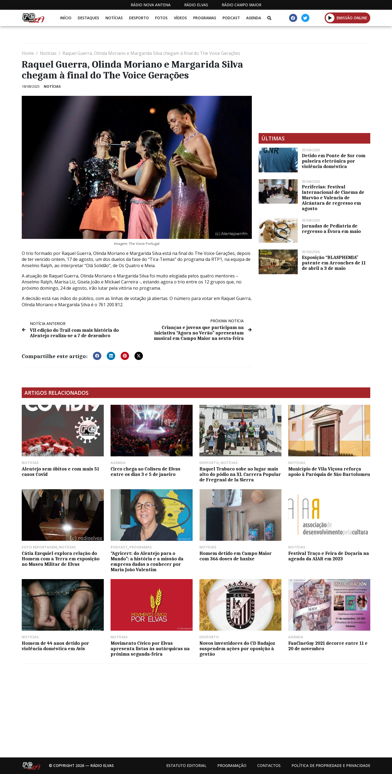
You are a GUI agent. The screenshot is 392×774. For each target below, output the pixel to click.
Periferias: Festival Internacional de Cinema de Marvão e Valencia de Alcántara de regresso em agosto (333, 197)
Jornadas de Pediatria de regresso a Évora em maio (331, 228)
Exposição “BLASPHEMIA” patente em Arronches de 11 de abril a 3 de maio (334, 263)
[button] (97, 356)
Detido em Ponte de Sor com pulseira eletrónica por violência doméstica (333, 161)
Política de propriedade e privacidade (330, 765)
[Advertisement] (314, 88)
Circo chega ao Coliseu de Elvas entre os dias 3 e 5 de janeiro (145, 471)
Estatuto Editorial (186, 765)
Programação (231, 765)
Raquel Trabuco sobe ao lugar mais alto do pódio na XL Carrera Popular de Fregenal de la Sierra (240, 474)
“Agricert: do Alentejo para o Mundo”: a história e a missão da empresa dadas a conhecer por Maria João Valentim (147, 561)
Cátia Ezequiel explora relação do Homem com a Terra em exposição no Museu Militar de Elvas (60, 559)
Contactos (269, 765)
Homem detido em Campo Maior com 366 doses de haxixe (235, 556)
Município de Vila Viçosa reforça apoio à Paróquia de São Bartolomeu (329, 471)
